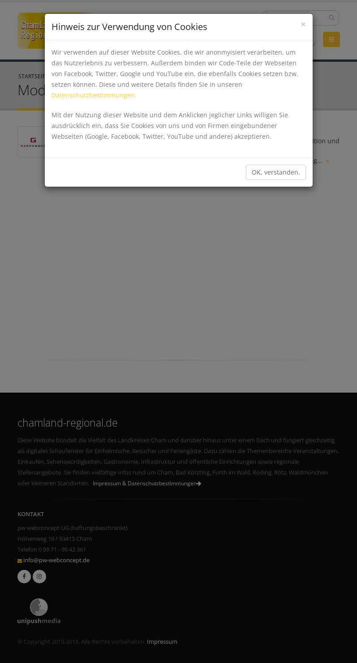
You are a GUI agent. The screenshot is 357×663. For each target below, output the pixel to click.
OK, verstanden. (276, 172)
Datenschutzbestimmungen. (94, 95)
